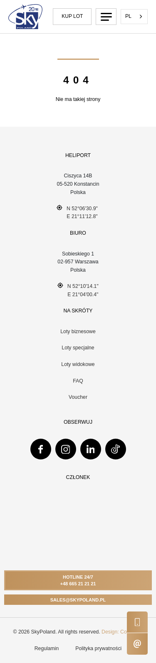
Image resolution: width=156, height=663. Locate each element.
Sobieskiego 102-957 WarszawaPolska (77, 262)
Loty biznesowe (77, 331)
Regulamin (47, 648)
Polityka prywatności (98, 648)
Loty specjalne (78, 348)
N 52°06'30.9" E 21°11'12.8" (77, 212)
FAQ (78, 381)
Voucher (78, 397)
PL (128, 16)
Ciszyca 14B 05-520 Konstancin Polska (78, 184)
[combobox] (134, 16)
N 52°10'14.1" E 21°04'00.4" (78, 289)
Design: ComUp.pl (122, 632)
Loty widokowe (77, 364)
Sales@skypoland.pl (78, 599)
